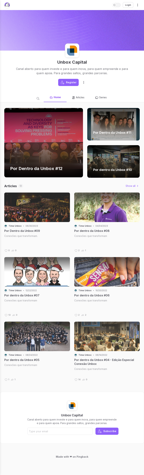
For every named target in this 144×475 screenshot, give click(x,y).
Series (101, 97)
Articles (78, 97)
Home (55, 97)
